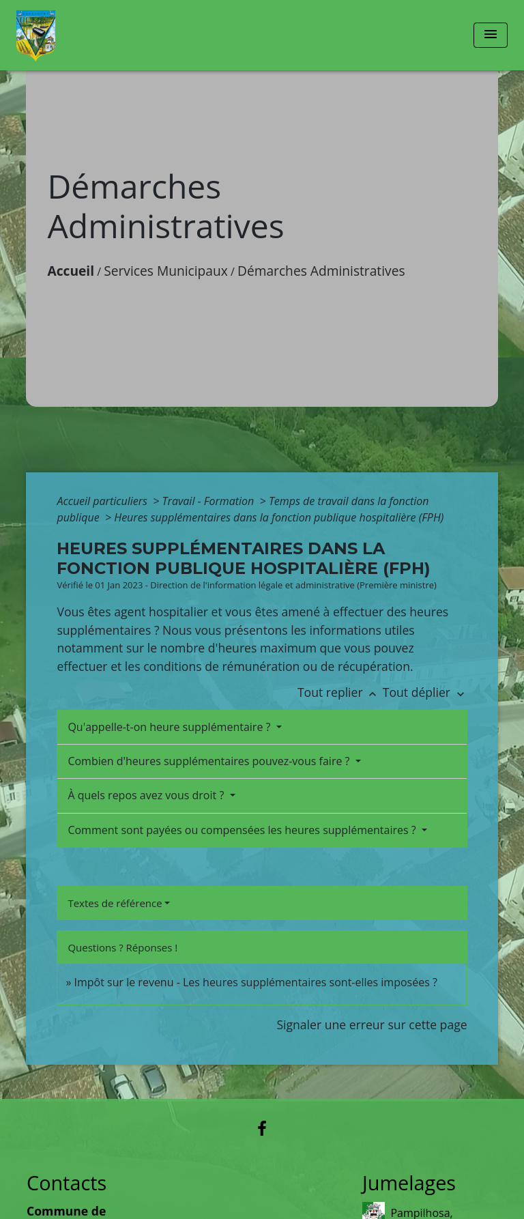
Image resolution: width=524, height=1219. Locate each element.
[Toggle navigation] (491, 35)
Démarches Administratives (321, 270)
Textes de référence (115, 903)
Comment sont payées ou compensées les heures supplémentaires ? (243, 829)
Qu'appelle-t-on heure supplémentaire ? (170, 726)
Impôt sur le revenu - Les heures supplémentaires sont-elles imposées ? (255, 982)
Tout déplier (425, 692)
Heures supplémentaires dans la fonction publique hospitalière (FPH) (278, 517)
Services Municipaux (166, 270)
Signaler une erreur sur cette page (371, 1024)
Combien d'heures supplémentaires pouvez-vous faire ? (210, 761)
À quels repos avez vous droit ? (147, 795)
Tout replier (340, 692)
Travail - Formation (209, 500)
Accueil (70, 270)
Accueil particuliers (103, 500)
